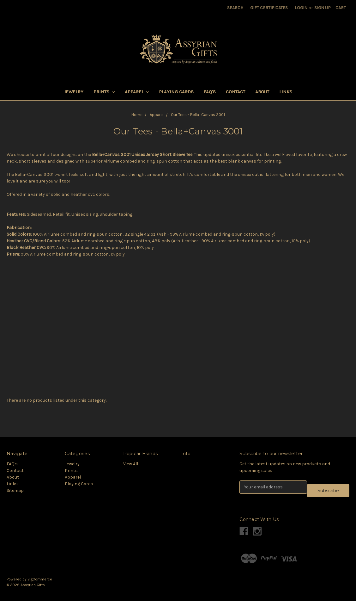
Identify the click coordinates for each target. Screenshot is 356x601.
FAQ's (210, 92)
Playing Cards (176, 92)
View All (130, 464)
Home (136, 114)
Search (235, 7)
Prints (104, 92)
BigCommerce (39, 579)
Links (285, 92)
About (262, 92)
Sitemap (15, 490)
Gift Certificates (269, 7)
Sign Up (322, 7)
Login (301, 7)
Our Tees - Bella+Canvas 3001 (198, 114)
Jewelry (73, 92)
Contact (235, 92)
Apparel (137, 92)
